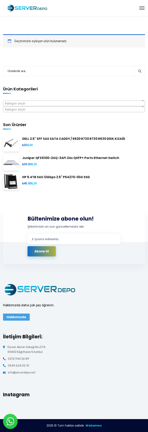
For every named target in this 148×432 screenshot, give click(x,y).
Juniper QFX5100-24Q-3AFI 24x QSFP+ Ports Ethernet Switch (70, 158)
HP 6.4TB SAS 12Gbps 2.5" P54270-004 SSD (56, 177)
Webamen (94, 426)
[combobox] (74, 103)
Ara (139, 71)
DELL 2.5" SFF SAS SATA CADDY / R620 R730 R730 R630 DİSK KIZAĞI (73, 139)
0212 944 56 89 (18, 359)
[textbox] (74, 103)
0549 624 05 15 (18, 365)
